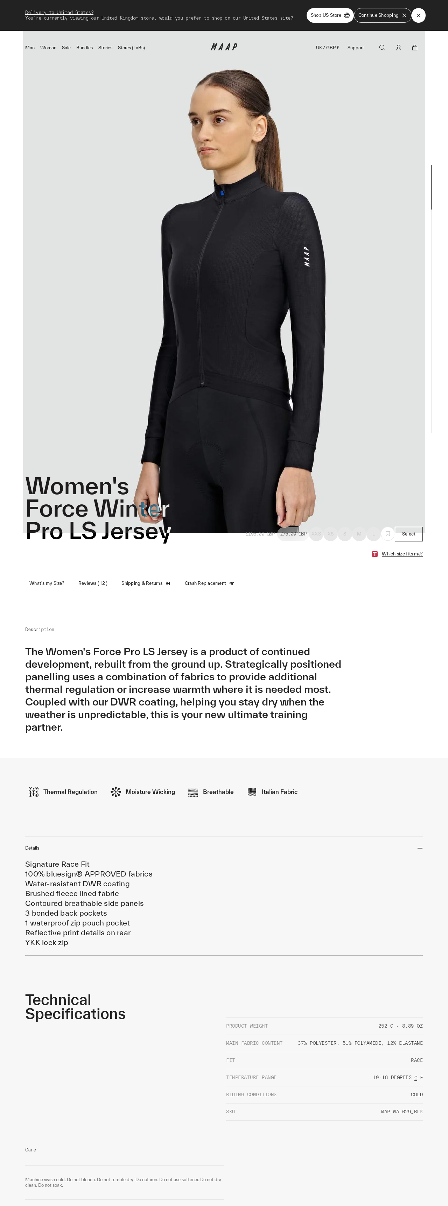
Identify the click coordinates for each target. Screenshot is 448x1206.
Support (356, 32)
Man (30, 32)
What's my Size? (46, 567)
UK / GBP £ (327, 32)
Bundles (84, 32)
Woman (48, 32)
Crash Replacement (209, 567)
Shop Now (260, 7)
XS (331, 518)
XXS (316, 518)
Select (409, 518)
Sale (66, 32)
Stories (105, 32)
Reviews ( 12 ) (93, 567)
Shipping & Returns (146, 567)
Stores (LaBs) (131, 32)
